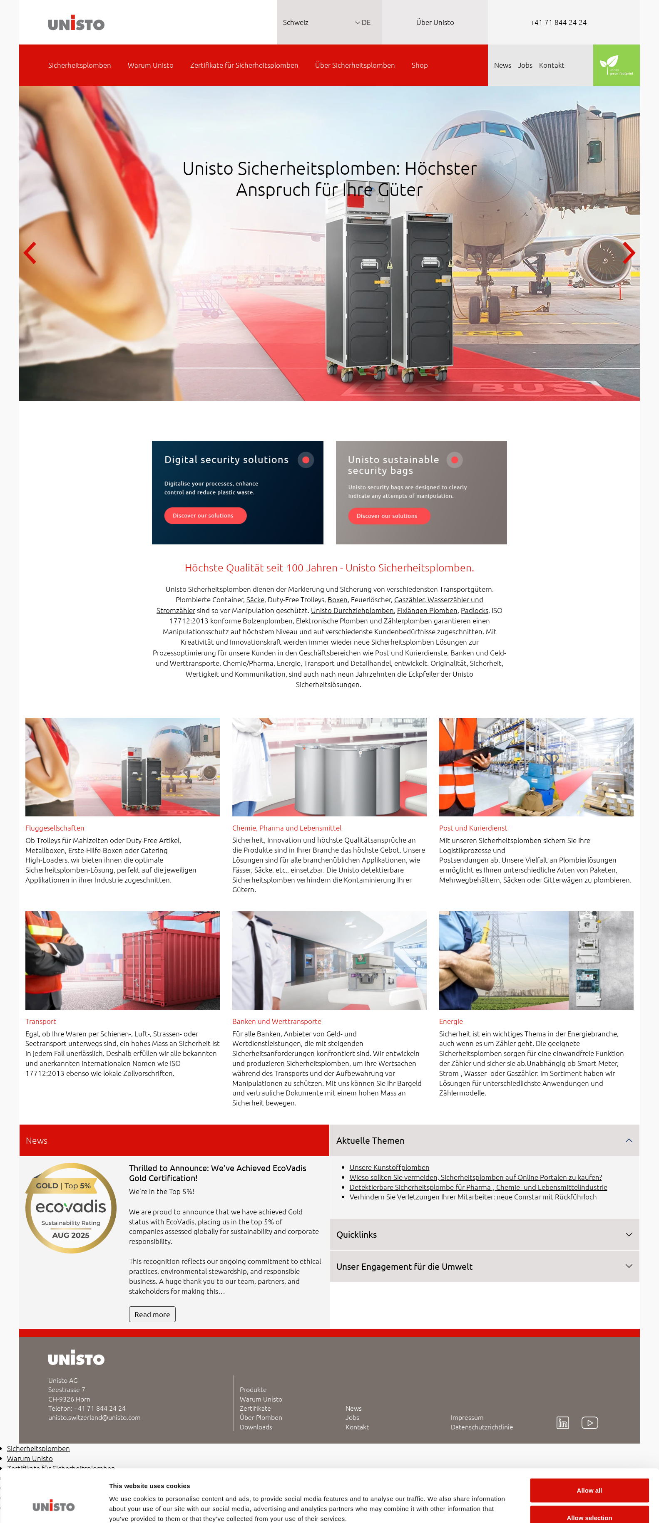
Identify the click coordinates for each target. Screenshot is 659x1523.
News (354, 1407)
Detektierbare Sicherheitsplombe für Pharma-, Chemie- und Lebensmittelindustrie (478, 1187)
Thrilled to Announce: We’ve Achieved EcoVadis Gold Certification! (217, 1172)
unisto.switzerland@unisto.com (94, 1417)
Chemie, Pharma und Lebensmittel (286, 827)
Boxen (338, 599)
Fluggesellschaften (55, 827)
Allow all (589, 1446)
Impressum (467, 1417)
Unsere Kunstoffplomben (390, 1167)
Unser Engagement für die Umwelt (404, 1266)
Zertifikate (255, 1407)
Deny (589, 1500)
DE (365, 22)
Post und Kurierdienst (473, 827)
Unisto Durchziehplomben (352, 610)
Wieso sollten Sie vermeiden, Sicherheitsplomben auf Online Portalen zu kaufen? (476, 1177)
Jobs (352, 1417)
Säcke (255, 599)
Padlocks (474, 610)
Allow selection (589, 1473)
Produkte (253, 1389)
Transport (40, 1021)
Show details (437, 1501)
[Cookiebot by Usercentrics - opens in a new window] (53, 1507)
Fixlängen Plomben (427, 610)
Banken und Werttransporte (276, 1021)
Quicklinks (356, 1234)
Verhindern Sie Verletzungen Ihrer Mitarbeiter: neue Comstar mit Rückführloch (473, 1196)
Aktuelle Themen (370, 1140)
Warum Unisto (261, 1398)
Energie (451, 1021)
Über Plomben (261, 1417)
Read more (152, 1314)
